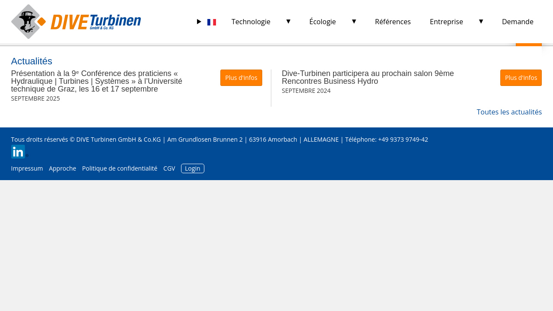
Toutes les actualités (509, 112)
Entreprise (446, 21)
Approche (62, 168)
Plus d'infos (241, 77)
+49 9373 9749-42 (403, 139)
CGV (169, 168)
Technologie (251, 21)
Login (192, 168)
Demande (518, 21)
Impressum (27, 168)
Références (393, 21)
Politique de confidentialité (119, 168)
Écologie (322, 21)
